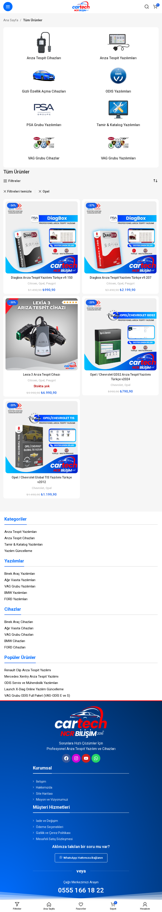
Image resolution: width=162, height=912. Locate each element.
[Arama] (146, 6)
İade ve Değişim (47, 821)
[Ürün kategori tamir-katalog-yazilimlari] (118, 114)
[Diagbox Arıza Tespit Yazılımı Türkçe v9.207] (120, 237)
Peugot (51, 283)
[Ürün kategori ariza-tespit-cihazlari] (44, 47)
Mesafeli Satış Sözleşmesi (54, 839)
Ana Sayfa (10, 20)
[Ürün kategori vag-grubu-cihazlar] (44, 147)
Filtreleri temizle (19, 191)
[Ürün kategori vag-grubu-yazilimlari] (118, 147)
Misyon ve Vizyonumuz (52, 799)
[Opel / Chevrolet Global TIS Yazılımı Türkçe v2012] (41, 437)
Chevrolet (116, 385)
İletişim (41, 781)
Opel (41, 283)
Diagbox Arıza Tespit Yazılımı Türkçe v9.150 (42, 278)
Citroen (32, 283)
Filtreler (14, 181)
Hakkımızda (44, 787)
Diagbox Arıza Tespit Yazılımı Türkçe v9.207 (120, 278)
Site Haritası (44, 793)
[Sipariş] (155, 180)
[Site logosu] (81, 6)
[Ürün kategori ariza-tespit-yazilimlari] (118, 47)
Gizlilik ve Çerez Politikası (53, 833)
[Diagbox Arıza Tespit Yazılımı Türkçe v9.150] (41, 237)
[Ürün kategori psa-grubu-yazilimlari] (44, 114)
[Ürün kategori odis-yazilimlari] (118, 80)
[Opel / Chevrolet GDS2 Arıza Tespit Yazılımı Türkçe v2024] (120, 334)
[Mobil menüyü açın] (8, 6)
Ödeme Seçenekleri (49, 827)
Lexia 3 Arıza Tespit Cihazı (41, 375)
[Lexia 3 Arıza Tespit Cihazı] (41, 334)
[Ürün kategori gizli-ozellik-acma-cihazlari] (44, 80)
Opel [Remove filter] (46, 191)
